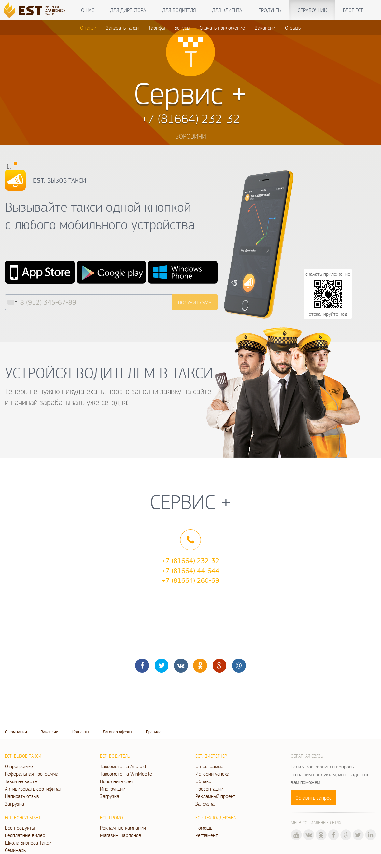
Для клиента (227, 10)
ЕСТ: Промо (111, 818)
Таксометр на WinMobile (126, 773)
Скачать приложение (222, 27)
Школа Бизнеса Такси (28, 842)
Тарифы (156, 27)
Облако (203, 781)
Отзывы (293, 27)
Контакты (80, 732)
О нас (87, 10)
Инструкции (112, 788)
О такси (88, 27)
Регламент (206, 835)
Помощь (203, 827)
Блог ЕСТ (353, 10)
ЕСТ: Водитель (115, 756)
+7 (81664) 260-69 (190, 580)
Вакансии (265, 27)
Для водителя (179, 10)
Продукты (270, 10)
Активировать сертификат (33, 788)
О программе (19, 766)
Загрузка (14, 803)
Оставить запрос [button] (313, 797)
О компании (16, 732)
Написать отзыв (22, 796)
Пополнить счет (117, 781)
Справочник (312, 10)
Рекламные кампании (123, 827)
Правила (154, 732)
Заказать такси (122, 27)
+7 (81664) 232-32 (190, 560)
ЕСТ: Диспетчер (211, 756)
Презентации (209, 788)
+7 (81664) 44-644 (190, 570)
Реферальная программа (31, 773)
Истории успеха (212, 773)
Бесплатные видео (25, 835)
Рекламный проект (215, 796)
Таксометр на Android (123, 766)
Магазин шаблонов (120, 835)
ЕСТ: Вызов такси (23, 756)
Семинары (15, 850)
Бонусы (182, 27)
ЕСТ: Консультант (23, 818)
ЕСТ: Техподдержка (215, 818)
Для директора (128, 10)
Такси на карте (21, 781)
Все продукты (20, 827)
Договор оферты (117, 732)
